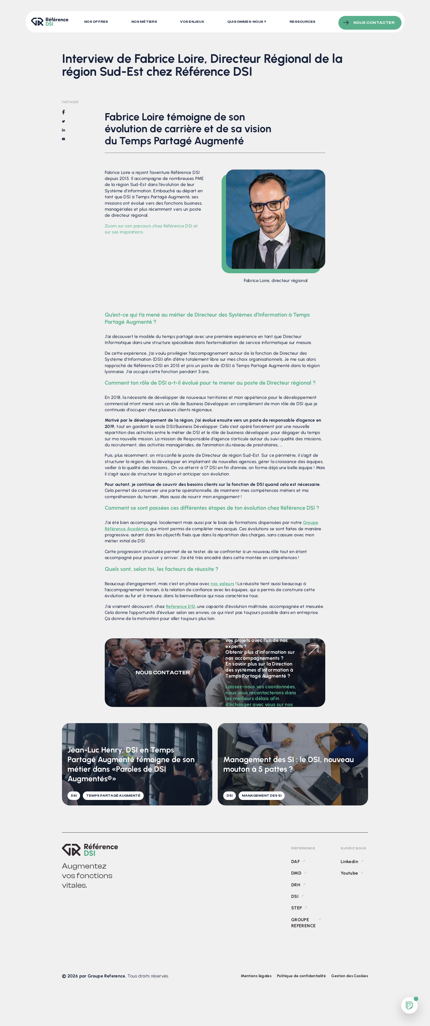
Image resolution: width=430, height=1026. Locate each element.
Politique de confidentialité (301, 976)
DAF (295, 861)
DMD (296, 873)
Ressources (304, 20)
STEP (296, 908)
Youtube (349, 873)
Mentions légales (256, 976)
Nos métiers (145, 20)
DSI (294, 896)
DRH (295, 884)
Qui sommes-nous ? (248, 20)
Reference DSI (180, 606)
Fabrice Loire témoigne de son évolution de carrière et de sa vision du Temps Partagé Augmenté (375, 112)
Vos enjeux (193, 20)
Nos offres (96, 20)
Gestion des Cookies (349, 976)
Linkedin (349, 861)
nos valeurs (222, 583)
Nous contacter (374, 20)
